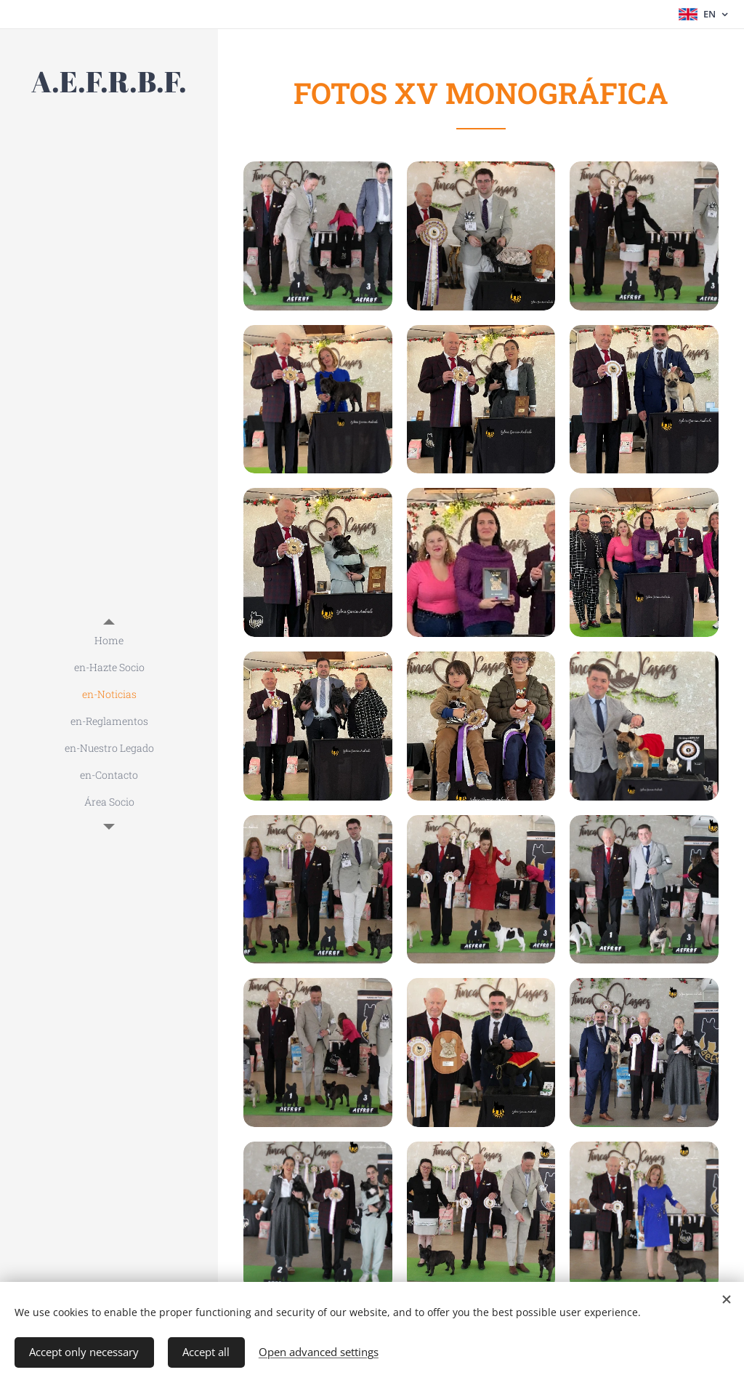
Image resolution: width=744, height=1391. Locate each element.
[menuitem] (109, 640)
